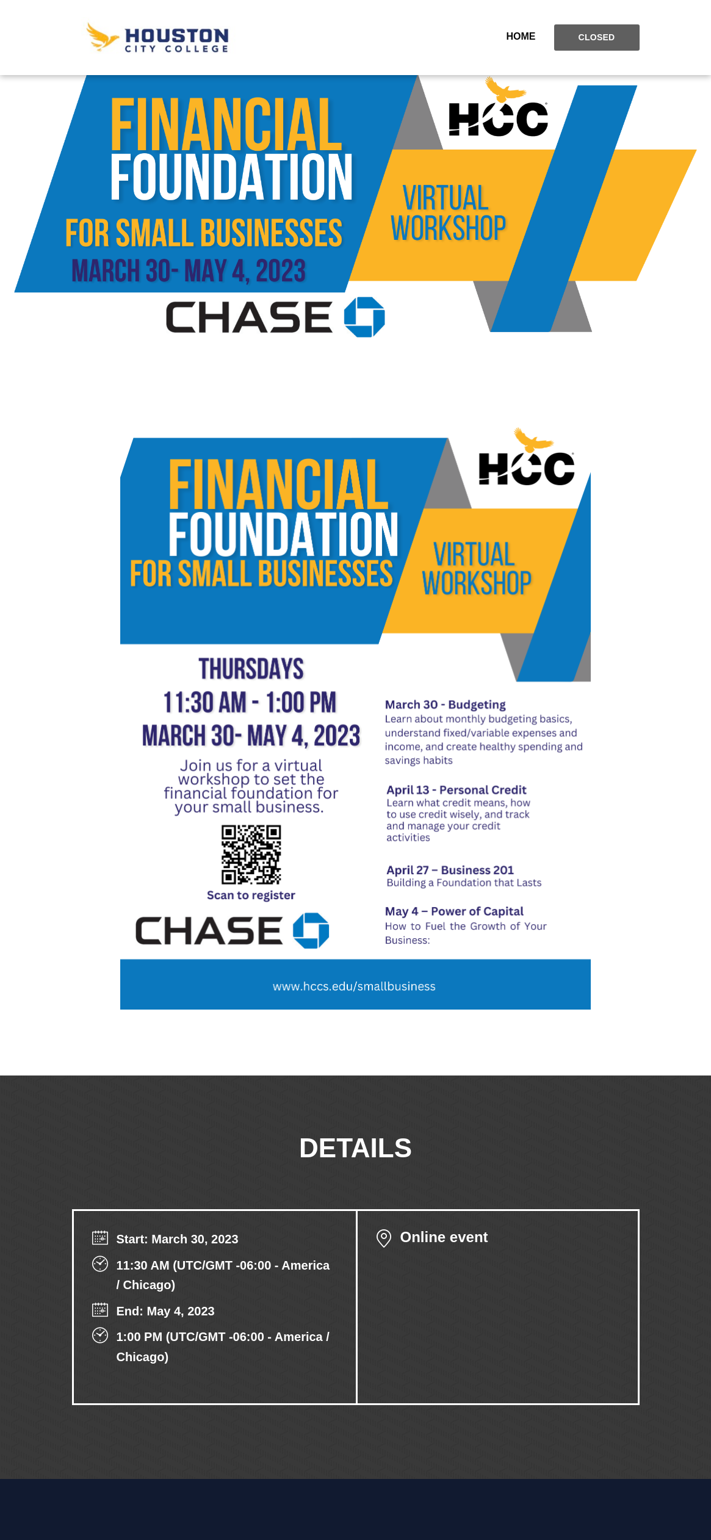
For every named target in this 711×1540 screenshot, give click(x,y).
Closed (597, 37)
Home (521, 36)
